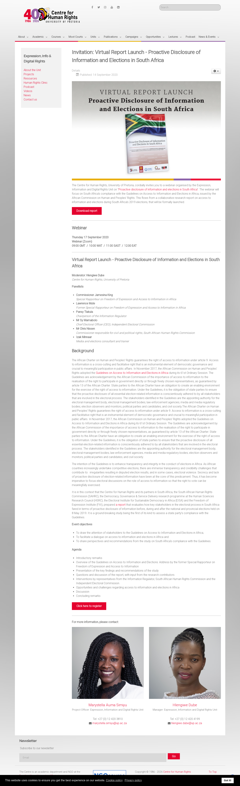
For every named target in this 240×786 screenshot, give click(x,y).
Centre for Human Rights (177, 771)
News (27, 95)
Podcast (29, 87)
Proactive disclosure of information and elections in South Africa (158, 189)
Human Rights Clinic (36, 82)
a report (121, 504)
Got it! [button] (227, 780)
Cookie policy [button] (114, 780)
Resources (30, 78)
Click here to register (89, 606)
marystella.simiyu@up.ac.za (109, 723)
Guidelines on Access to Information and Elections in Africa (132, 373)
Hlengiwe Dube (185, 705)
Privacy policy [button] (133, 780)
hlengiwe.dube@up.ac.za (186, 723)
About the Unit (32, 70)
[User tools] (216, 71)
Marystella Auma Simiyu (108, 705)
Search (159, 4)
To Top (213, 771)
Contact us (30, 99)
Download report (86, 210)
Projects (29, 74)
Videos (28, 91)
